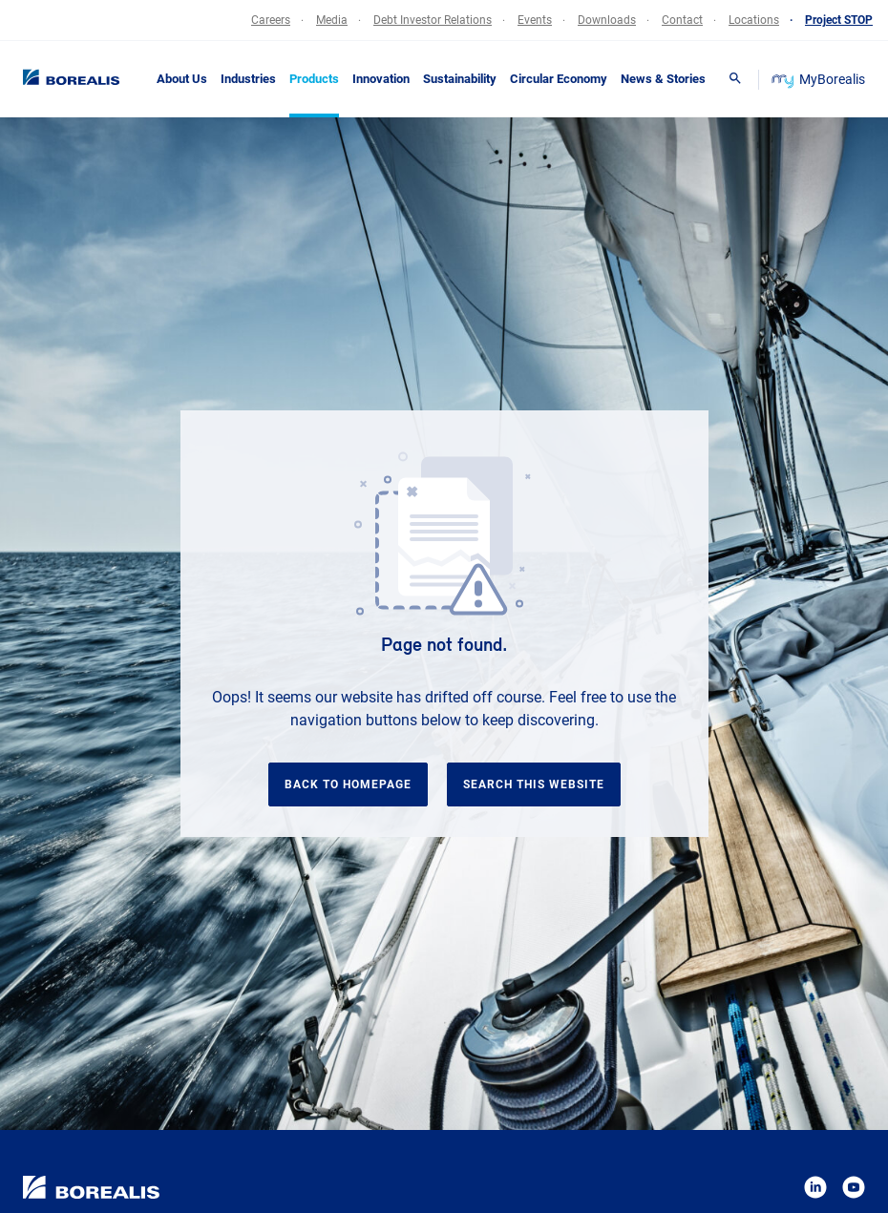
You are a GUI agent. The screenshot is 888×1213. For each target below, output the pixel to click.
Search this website (533, 784)
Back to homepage (348, 784)
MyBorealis (819, 79)
